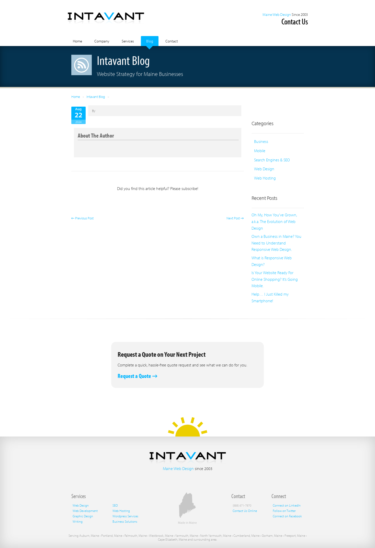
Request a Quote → (137, 375)
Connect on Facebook (287, 516)
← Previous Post (82, 218)
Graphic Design (83, 516)
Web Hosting (265, 178)
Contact (171, 41)
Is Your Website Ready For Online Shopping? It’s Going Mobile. (275, 279)
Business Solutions (124, 521)
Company (101, 41)
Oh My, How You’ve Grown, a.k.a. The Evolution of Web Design (274, 221)
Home (77, 41)
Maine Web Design (277, 14)
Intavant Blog (95, 96)
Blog (149, 41)
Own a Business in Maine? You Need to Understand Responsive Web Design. (276, 243)
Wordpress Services (125, 516)
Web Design (264, 168)
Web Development (85, 511)
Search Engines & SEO (272, 159)
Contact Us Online (245, 511)
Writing (78, 521)
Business (261, 141)
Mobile (259, 150)
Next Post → (235, 218)
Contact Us (294, 21)
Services (128, 41)
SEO (115, 505)
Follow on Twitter (284, 511)
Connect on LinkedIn (287, 505)
